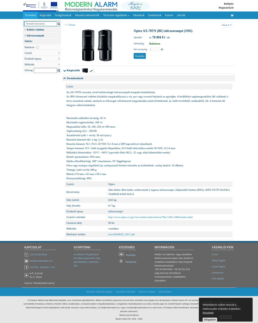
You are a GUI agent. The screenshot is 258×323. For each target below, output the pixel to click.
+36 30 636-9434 (38, 254)
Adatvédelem (164, 291)
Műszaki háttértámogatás (100, 291)
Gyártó (43, 52)
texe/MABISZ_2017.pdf (121, 234)
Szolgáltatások (63, 15)
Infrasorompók (34, 35)
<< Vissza (69, 24)
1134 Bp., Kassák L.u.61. (43, 267)
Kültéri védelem (34, 29)
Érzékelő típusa (43, 58)
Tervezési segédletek (116, 15)
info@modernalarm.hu (41, 260)
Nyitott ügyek (218, 260)
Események (154, 15)
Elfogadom (210, 319)
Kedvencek (217, 272)
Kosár (215, 254)
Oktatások (139, 15)
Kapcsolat (45, 15)
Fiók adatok (218, 278)
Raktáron (32, 47)
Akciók (181, 15)
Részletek (208, 312)
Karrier (169, 15)
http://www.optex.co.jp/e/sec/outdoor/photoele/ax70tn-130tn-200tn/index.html (150, 217)
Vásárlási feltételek (125, 291)
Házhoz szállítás (147, 291)
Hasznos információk (87, 15)
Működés (43, 64)
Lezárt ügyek (218, 266)
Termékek (30, 15)
